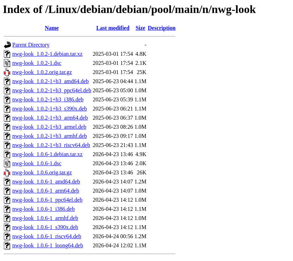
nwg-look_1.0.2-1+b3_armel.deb (49, 127)
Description (162, 28)
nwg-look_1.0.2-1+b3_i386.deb (47, 99)
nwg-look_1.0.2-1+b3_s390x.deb (49, 109)
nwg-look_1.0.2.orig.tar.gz (42, 72)
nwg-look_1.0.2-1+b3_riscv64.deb (51, 145)
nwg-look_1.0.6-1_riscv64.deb (46, 236)
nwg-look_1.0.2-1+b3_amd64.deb (50, 81)
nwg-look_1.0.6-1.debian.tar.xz (47, 154)
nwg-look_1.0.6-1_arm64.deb (45, 191)
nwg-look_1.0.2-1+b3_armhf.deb (49, 136)
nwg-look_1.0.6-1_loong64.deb (47, 245)
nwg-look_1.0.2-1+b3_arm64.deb (50, 118)
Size (140, 28)
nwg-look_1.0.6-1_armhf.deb (45, 218)
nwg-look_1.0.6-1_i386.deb (43, 209)
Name (52, 28)
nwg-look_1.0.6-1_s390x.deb (45, 227)
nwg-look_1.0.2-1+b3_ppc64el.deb (51, 90)
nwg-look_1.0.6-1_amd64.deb (46, 182)
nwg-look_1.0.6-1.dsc (36, 163)
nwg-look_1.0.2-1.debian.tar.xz (47, 54)
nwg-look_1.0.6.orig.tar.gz (42, 172)
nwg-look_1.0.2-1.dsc (36, 63)
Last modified (113, 28)
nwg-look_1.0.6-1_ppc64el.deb (47, 200)
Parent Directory (30, 45)
